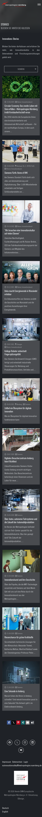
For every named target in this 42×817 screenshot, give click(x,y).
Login (26, 761)
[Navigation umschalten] (39, 4)
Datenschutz (17, 761)
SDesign (21, 798)
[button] (9, 723)
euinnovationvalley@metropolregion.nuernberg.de (22, 765)
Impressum (6, 761)
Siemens (21, 69)
